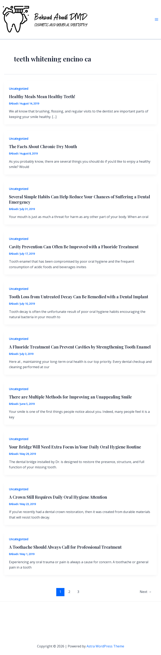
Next (146, 591)
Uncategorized (18, 89)
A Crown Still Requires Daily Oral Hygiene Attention (58, 497)
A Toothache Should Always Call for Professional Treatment (65, 547)
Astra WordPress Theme (105, 646)
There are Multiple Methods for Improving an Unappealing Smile (70, 397)
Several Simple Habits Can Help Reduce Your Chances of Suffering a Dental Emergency (79, 199)
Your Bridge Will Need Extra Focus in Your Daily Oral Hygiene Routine (75, 447)
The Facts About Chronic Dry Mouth (43, 146)
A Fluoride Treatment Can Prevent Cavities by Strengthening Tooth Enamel (80, 347)
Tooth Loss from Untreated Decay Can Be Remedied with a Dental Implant (78, 296)
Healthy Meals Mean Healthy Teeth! (42, 96)
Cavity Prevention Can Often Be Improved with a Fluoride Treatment (73, 246)
